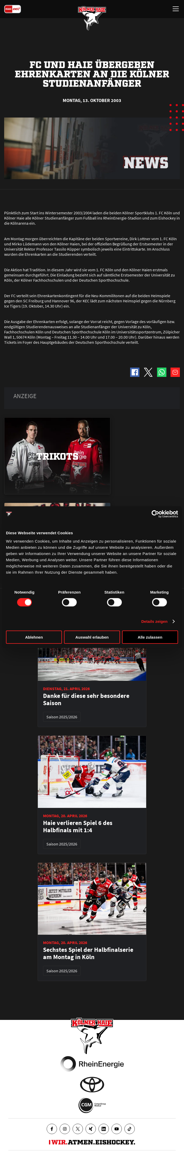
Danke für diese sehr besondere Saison (86, 699)
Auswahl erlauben (92, 637)
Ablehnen (34, 637)
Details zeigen (154, 621)
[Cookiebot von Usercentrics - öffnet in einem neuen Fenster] (155, 514)
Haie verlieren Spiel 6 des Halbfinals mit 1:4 (77, 826)
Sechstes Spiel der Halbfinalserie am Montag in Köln (88, 953)
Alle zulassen (150, 637)
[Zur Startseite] (92, 18)
